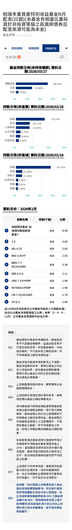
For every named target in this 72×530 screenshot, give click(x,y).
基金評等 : (18, 35)
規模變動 (33, 48)
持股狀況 (51, 48)
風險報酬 (17, 48)
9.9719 (13, 56)
